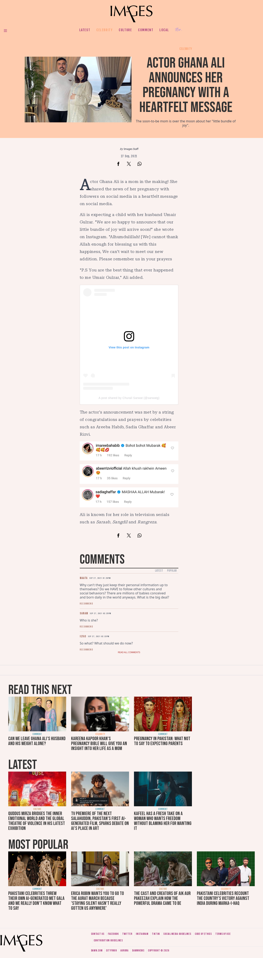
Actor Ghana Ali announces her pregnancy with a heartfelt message (185, 85)
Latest (84, 30)
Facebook (113, 934)
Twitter (127, 934)
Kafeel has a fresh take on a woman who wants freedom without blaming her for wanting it (162, 821)
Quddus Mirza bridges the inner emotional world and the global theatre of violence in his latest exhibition (36, 821)
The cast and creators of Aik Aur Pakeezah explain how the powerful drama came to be (162, 898)
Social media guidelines (177, 934)
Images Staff (131, 149)
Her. (178, 30)
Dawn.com (97, 950)
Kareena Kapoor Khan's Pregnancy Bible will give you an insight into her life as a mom (99, 743)
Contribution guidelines (108, 940)
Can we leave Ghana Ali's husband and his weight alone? (37, 741)
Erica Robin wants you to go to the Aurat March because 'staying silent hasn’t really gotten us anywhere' (97, 900)
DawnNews (138, 950)
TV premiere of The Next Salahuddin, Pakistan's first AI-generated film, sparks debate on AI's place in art (100, 821)
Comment (145, 30)
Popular (172, 571)
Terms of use (223, 934)
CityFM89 (111, 950)
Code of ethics (203, 934)
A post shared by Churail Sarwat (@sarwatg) (129, 398)
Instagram (142, 934)
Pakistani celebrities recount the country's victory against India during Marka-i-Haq (223, 898)
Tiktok (156, 934)
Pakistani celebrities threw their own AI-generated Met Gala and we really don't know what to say (36, 900)
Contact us (97, 934)
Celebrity (104, 30)
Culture (125, 30)
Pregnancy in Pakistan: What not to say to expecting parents (162, 741)
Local (164, 30)
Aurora (124, 950)
